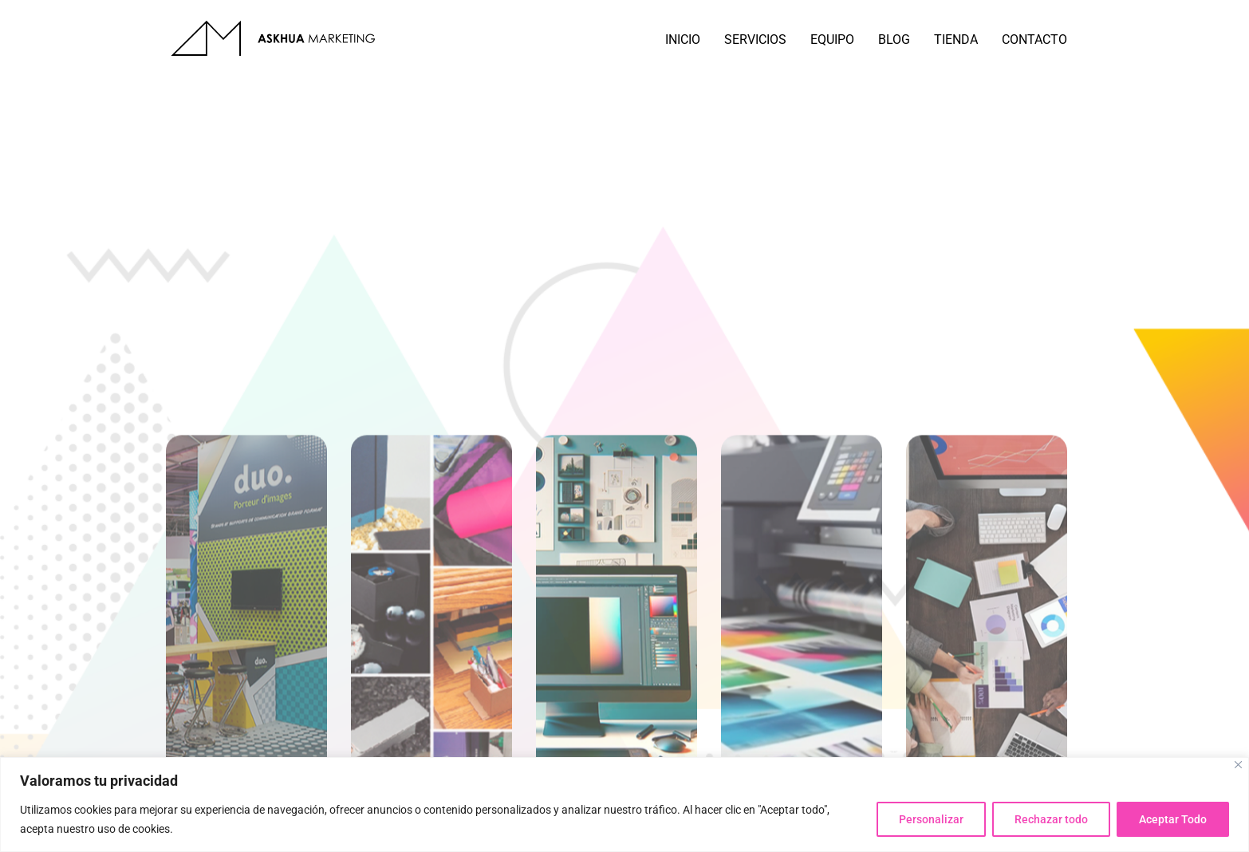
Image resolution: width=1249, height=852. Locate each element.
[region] (624, 804)
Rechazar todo (1048, 819)
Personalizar (927, 819)
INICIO (682, 39)
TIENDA (956, 39)
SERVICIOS (755, 39)
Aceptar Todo (1172, 819)
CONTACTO (1034, 39)
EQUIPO (832, 39)
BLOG (894, 39)
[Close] (1238, 764)
